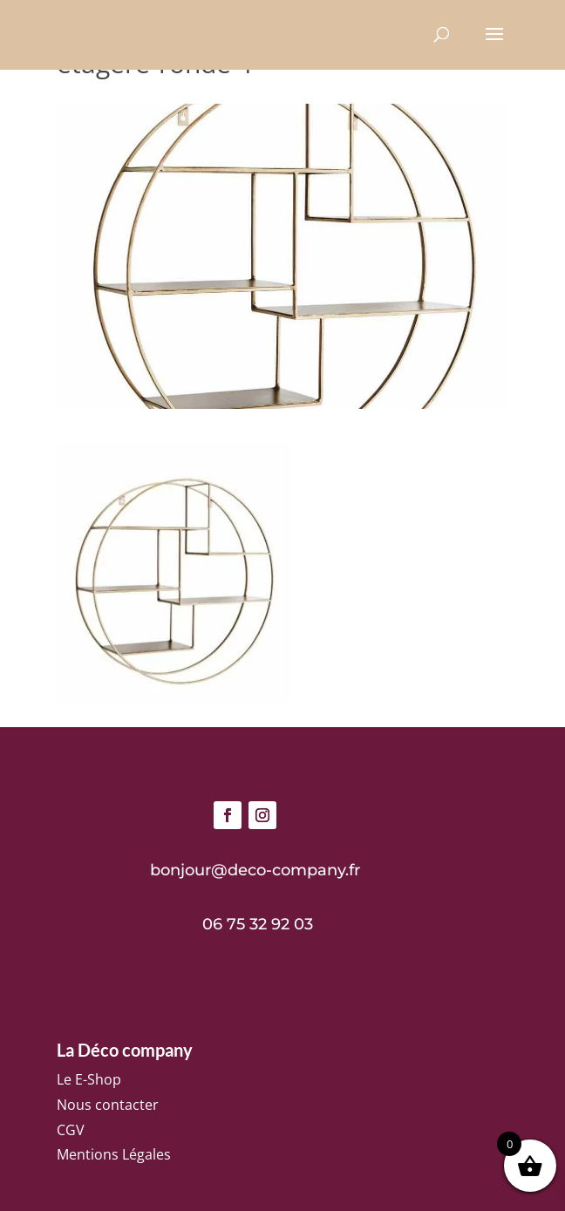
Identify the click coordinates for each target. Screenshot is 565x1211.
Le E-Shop (89, 1079)
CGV (71, 1130)
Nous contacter (108, 1104)
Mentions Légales (114, 1154)
